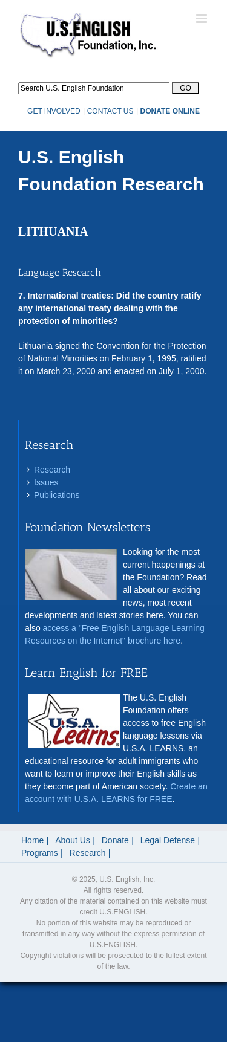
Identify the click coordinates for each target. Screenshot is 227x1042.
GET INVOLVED (54, 111)
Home (32, 840)
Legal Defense (167, 840)
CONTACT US (110, 111)
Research (52, 469)
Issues (46, 482)
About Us (72, 840)
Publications (57, 495)
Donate (115, 840)
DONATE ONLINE (170, 111)
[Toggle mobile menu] (202, 18)
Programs (39, 853)
